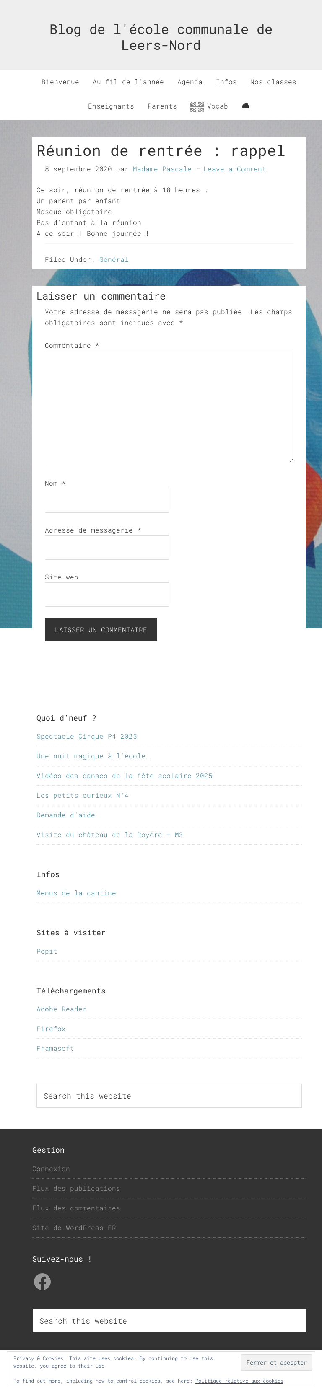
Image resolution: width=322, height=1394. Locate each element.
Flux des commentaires (76, 1207)
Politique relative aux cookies (239, 1380)
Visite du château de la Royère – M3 (109, 834)
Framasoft (55, 1048)
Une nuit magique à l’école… (93, 755)
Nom (55, 482)
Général (114, 259)
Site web (61, 576)
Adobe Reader (61, 1008)
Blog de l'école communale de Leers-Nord (161, 37)
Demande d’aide (65, 814)
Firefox (51, 1028)
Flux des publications (76, 1188)
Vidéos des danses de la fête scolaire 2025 (124, 775)
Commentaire (72, 345)
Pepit (46, 951)
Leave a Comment (234, 168)
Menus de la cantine (76, 892)
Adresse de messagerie (93, 529)
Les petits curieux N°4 (82, 795)
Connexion (51, 1168)
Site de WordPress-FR (74, 1227)
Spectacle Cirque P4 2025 (86, 736)
